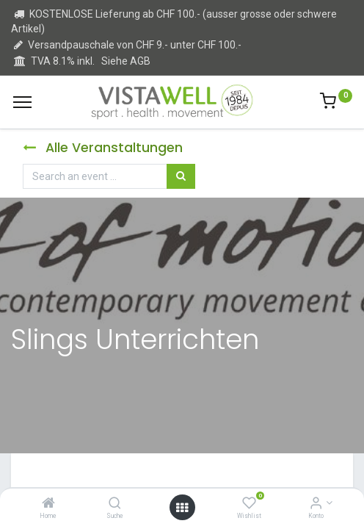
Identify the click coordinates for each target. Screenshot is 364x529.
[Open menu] (182, 508)
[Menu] (22, 102)
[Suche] (115, 504)
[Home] (48, 504)
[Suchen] (181, 176)
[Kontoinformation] (316, 504)
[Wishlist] (249, 504)
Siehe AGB (125, 61)
